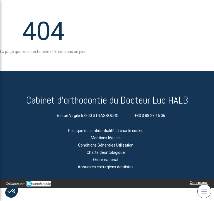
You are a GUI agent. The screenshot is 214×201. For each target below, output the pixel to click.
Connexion (199, 182)
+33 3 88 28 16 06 (149, 115)
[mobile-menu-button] (204, 191)
